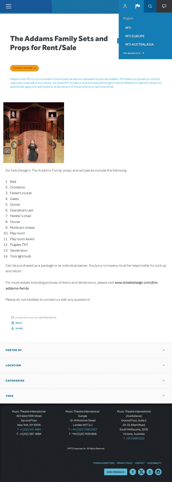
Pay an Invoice (131, 53)
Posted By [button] (14, 350)
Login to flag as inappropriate (36, 317)
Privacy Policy (124, 463)
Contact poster (22, 68)
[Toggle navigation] (8, 6)
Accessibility (154, 463)
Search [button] (150, 6)
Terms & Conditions (103, 463)
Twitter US (141, 472)
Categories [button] (15, 380)
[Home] (25, 6)
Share (19, 328)
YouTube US (149, 472)
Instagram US (158, 472)
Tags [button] (9, 395)
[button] (137, 6)
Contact (140, 463)
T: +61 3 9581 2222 (134, 438)
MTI (128, 28)
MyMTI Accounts (125, 6)
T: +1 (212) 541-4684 (29, 429)
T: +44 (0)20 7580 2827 (82, 429)
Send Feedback (116, 472)
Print (18, 323)
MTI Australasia (139, 44)
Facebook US (132, 472)
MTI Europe (135, 36)
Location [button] (13, 365)
